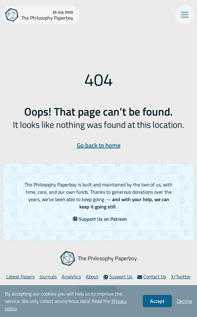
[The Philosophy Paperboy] (40, 15)
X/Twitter (181, 276)
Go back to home (98, 145)
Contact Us (151, 276)
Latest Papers (20, 276)
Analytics (71, 276)
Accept (157, 301)
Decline (184, 301)
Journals (48, 276)
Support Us (117, 276)
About (92, 276)
